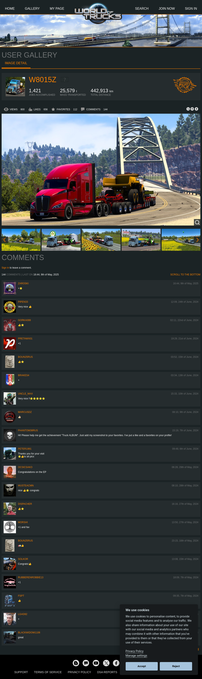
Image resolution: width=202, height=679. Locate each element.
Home (10, 8)
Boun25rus (25, 357)
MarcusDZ (25, 412)
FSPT (21, 595)
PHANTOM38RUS (28, 430)
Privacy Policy (79, 672)
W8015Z (42, 80)
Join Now (167, 8)
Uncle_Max (25, 393)
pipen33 (23, 301)
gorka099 (24, 320)
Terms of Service (48, 672)
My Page (57, 8)
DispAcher (25, 504)
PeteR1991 (25, 448)
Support (21, 672)
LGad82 (22, 614)
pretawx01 (25, 338)
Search (142, 8)
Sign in (5, 267)
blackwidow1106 (29, 632)
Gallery (32, 8)
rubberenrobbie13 (30, 577)
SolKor (23, 559)
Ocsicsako (25, 467)
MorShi (23, 522)
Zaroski (23, 283)
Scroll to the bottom (185, 274)
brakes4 (23, 375)
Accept (142, 666)
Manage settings (136, 655)
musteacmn (26, 485)
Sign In (191, 8)
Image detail (16, 63)
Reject (176, 666)
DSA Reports (107, 672)
